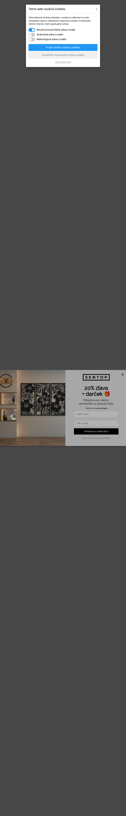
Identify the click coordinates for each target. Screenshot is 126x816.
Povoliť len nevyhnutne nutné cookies (63, 55)
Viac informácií (63, 62)
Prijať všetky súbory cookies (63, 47)
